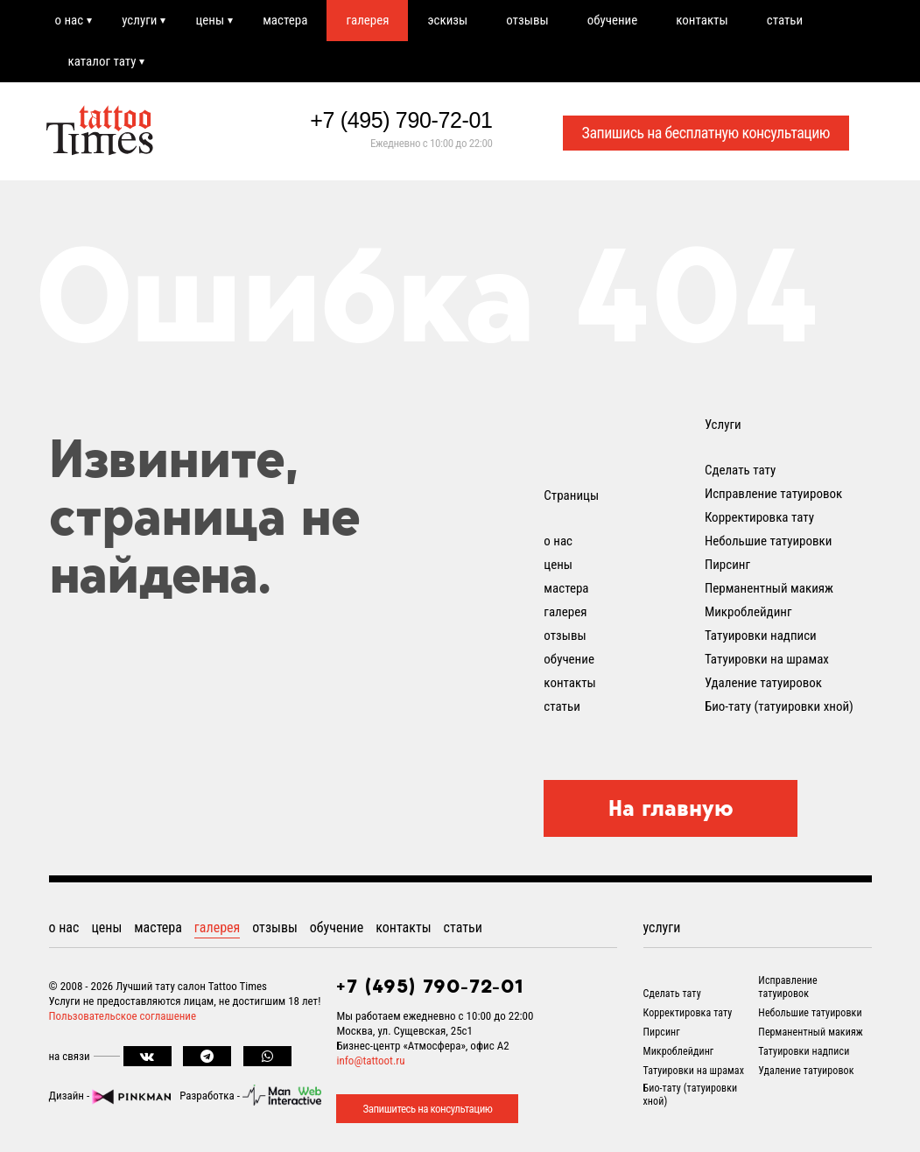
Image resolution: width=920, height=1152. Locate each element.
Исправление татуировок (773, 494)
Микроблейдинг (748, 612)
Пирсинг (727, 564)
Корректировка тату (759, 517)
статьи (785, 20)
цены (209, 20)
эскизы (447, 20)
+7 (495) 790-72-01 (401, 120)
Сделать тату (740, 470)
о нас (69, 20)
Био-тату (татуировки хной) (779, 706)
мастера (285, 20)
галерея (367, 20)
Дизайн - (110, 1095)
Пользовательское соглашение (123, 1015)
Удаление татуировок (763, 683)
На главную (671, 808)
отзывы (527, 20)
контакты (701, 20)
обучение (612, 20)
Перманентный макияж (769, 588)
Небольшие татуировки (768, 541)
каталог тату (102, 61)
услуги (139, 20)
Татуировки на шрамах (767, 659)
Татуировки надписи (761, 635)
